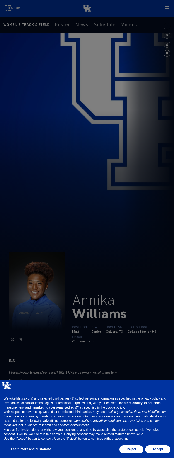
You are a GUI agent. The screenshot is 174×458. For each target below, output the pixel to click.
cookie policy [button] (115, 407)
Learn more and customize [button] (31, 449)
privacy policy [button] (150, 398)
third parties (83, 412)
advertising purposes (57, 420)
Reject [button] (131, 449)
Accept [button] (157, 449)
